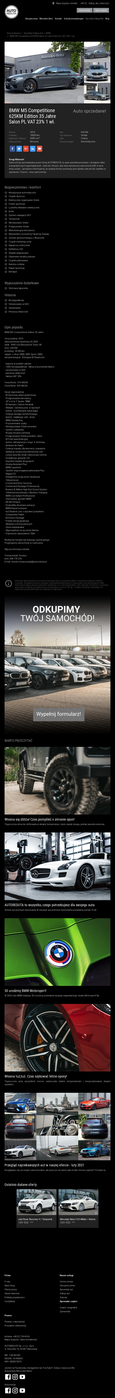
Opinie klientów (12, 1293)
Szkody (63, 1297)
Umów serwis (66, 1281)
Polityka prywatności (15, 1297)
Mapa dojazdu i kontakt (64, 3)
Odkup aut (65, 1293)
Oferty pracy (11, 1289)
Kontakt (58, 18)
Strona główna (14, 33)
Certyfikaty (10, 1301)
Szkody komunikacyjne (74, 18)
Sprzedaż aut (66, 1289)
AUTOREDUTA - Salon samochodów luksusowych (11, 12)
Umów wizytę (84, 10)
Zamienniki (65, 1311)
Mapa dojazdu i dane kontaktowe (21, 1339)
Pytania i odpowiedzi (15, 1321)
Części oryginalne (68, 1307)
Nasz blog (10, 1285)
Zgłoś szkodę (101, 10)
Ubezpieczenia (31, 18)
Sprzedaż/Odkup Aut (94, 18)
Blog (107, 18)
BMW (48, 33)
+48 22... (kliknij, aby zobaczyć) (94, 3)
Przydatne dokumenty (15, 1325)
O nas (7, 1281)
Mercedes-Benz (46, 18)
